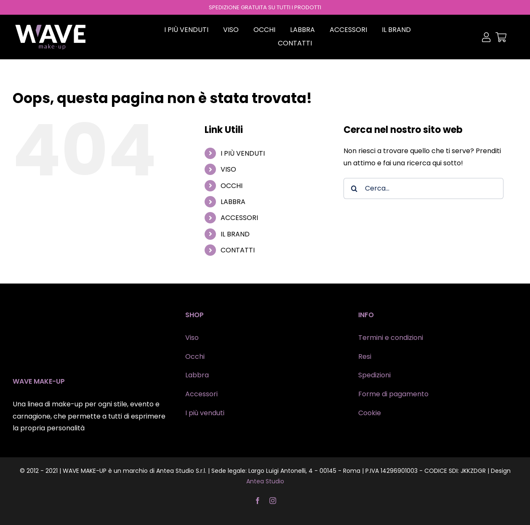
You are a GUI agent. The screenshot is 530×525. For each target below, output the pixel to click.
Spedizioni (374, 375)
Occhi (195, 356)
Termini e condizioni (390, 337)
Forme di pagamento (393, 394)
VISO (228, 169)
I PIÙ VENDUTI (243, 153)
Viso (192, 337)
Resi (364, 356)
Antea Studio (265, 481)
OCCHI (231, 186)
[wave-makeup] (50, 27)
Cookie (369, 413)
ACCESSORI (239, 218)
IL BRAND (235, 234)
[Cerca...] (423, 188)
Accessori (201, 394)
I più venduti (204, 413)
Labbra (197, 375)
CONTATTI (238, 250)
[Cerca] (354, 188)
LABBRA (233, 202)
